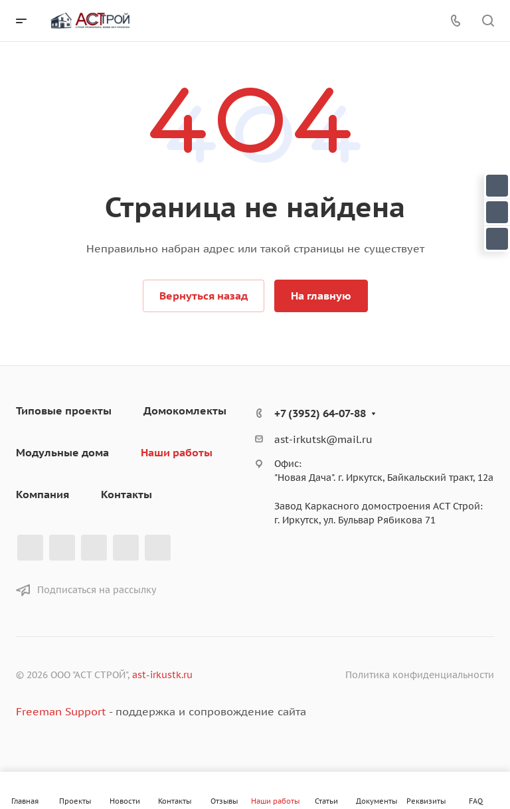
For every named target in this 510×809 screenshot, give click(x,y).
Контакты (126, 494)
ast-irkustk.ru (162, 675)
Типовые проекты (64, 410)
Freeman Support (61, 711)
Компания (42, 494)
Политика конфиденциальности (419, 675)
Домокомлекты (184, 410)
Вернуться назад (203, 295)
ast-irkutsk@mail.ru (323, 439)
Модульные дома (62, 452)
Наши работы (176, 452)
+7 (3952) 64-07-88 (320, 413)
